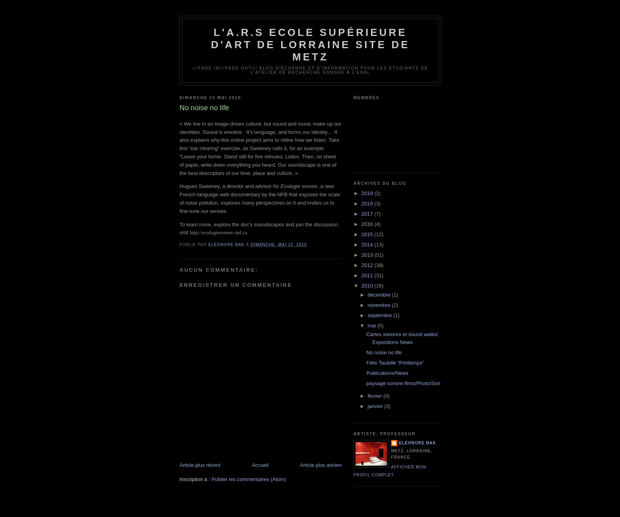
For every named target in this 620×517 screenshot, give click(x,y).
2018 (367, 204)
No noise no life (384, 352)
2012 (367, 265)
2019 (367, 193)
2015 (367, 234)
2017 (367, 214)
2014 (367, 245)
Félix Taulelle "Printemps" (395, 363)
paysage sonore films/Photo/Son (403, 383)
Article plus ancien (321, 465)
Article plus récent (200, 465)
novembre (380, 305)
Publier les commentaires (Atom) (249, 479)
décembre (380, 295)
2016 (367, 224)
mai (373, 326)
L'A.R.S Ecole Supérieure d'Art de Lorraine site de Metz (310, 44)
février (376, 396)
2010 (367, 286)
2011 (367, 275)
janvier (376, 406)
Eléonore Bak (417, 443)
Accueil (260, 465)
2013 (367, 255)
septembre (380, 315)
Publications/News (387, 373)
